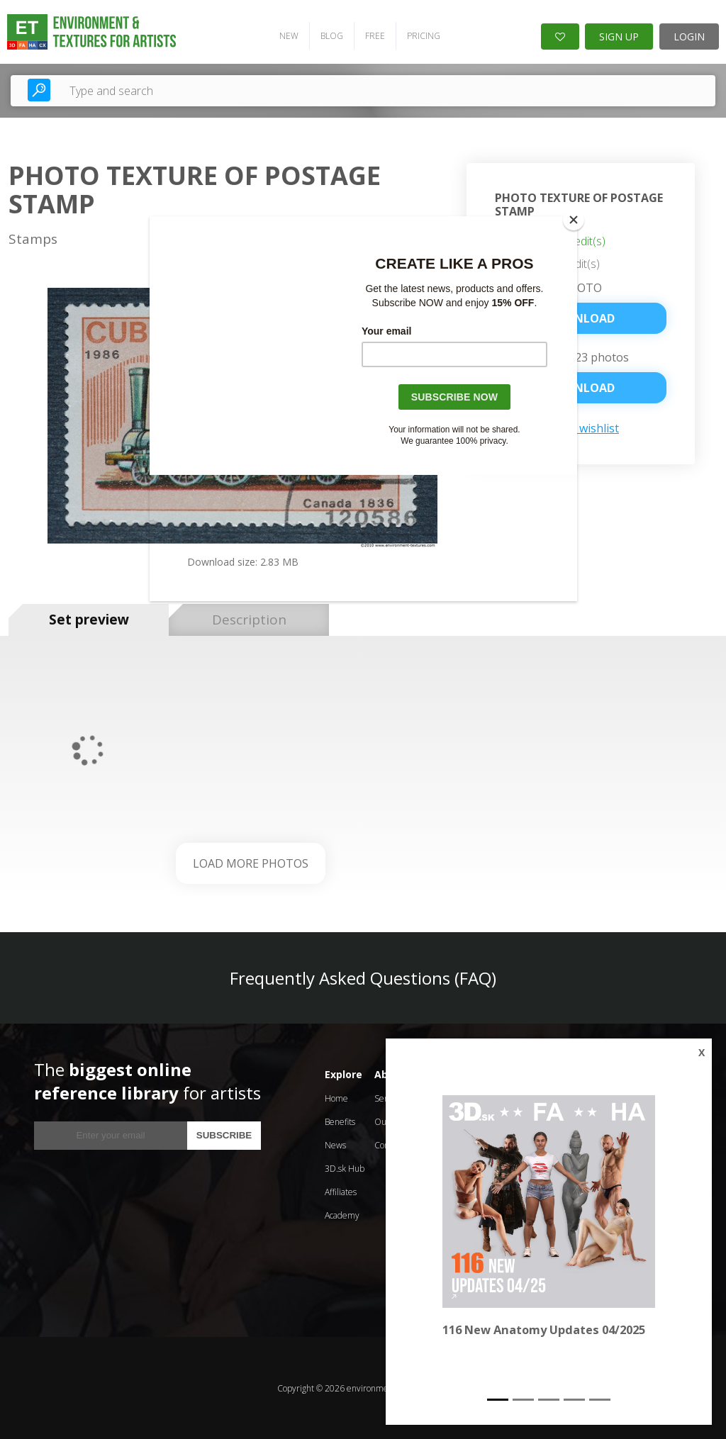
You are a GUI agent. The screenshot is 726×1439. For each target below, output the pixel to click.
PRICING (423, 36)
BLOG (331, 36)
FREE (374, 36)
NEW (288, 36)
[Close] (573, 219)
